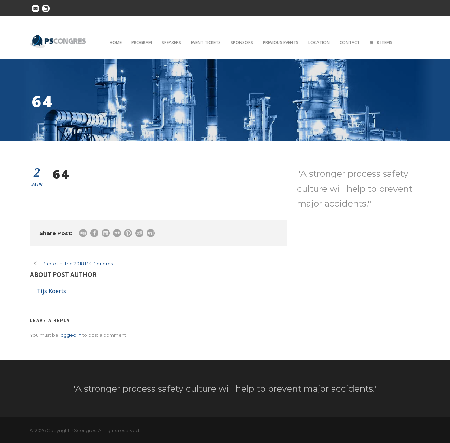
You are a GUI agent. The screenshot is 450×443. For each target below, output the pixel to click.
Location (319, 42)
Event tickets (206, 42)
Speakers (171, 42)
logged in (70, 335)
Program (141, 42)
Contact (350, 42)
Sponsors (242, 42)
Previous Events (280, 42)
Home (116, 42)
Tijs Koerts (51, 291)
